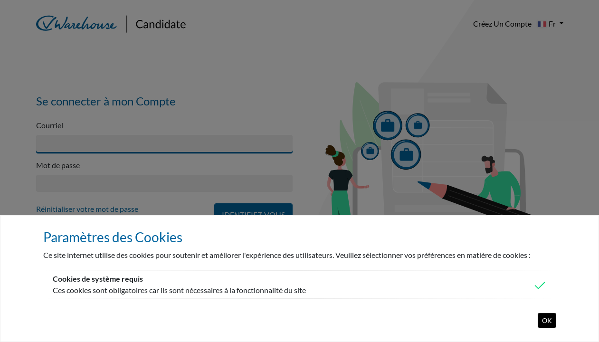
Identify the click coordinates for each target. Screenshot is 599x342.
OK (547, 320)
